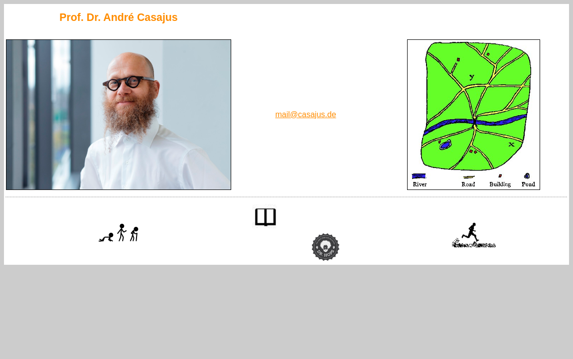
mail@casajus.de (305, 114)
